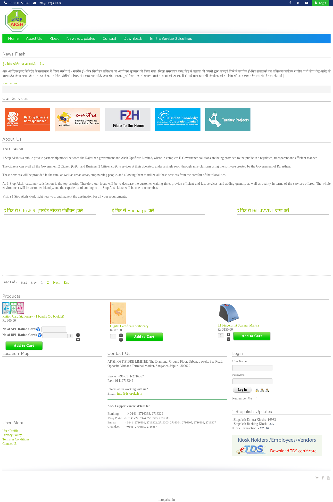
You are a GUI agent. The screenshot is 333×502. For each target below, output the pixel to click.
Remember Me (242, 398)
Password (238, 374)
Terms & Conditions (15, 439)
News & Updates (80, 38)
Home (13, 38)
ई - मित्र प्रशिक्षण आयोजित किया (23, 64)
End (66, 282)
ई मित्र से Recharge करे (133, 210)
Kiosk (54, 38)
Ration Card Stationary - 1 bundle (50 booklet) (33, 316)
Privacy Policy (12, 435)
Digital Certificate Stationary (129, 326)
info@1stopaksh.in (129, 393)
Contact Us (9, 444)
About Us (34, 38)
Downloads (133, 38)
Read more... (10, 83)
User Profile (10, 431)
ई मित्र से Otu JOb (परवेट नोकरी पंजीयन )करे (43, 210)
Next (56, 282)
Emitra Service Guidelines (171, 38)
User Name (239, 361)
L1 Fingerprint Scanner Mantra (238, 325)
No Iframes (52, 386)
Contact (109, 38)
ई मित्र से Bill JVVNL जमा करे (263, 210)
